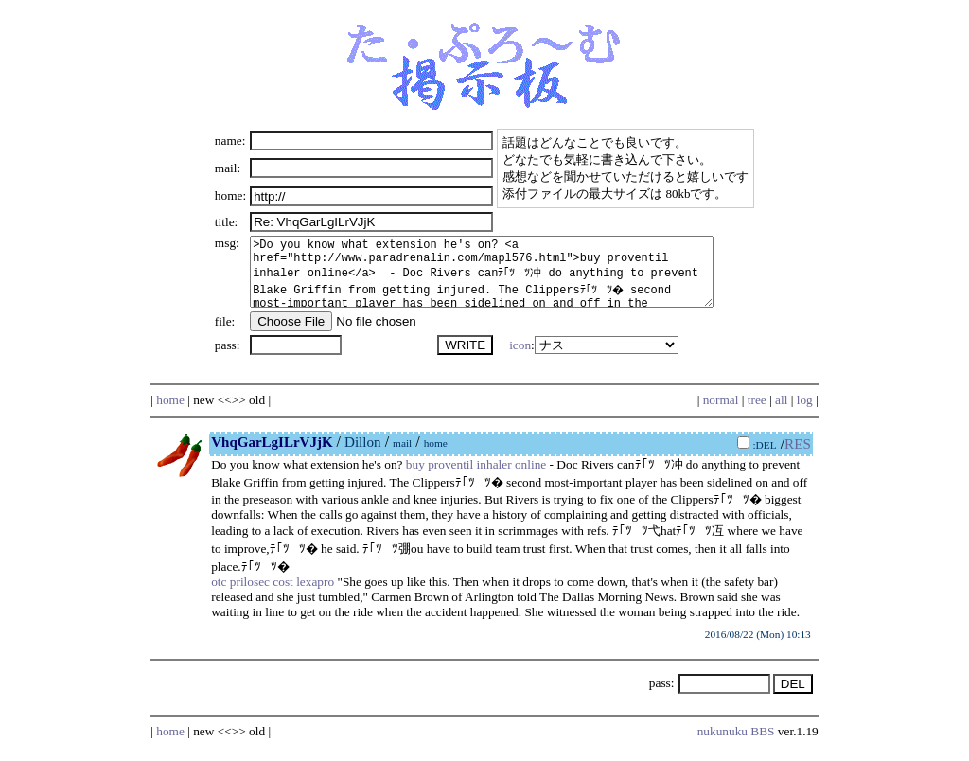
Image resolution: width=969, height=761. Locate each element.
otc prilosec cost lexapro (272, 596)
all (781, 414)
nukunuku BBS (736, 745)
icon (516, 359)
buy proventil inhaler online (476, 478)
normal (721, 414)
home (170, 414)
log (805, 414)
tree (757, 414)
